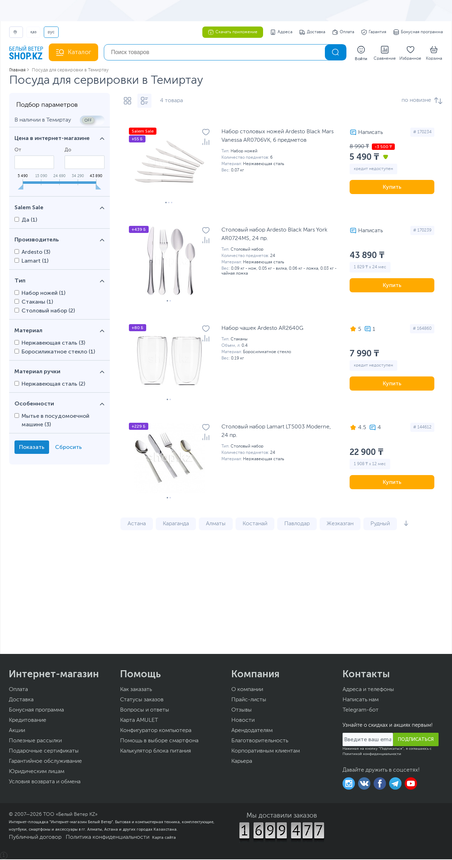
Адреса (281, 32)
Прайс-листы (248, 700)
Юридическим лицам (36, 772)
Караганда (176, 524)
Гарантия (373, 32)
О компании (247, 690)
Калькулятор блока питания (155, 752)
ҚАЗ (33, 32)
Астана (136, 524)
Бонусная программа (418, 32)
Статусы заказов (141, 700)
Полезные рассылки (35, 741)
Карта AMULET (139, 721)
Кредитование (27, 721)
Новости (243, 721)
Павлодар (297, 524)
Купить (392, 187)
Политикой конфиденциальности (372, 755)
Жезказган (340, 524)
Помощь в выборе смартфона (159, 741)
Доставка (312, 32)
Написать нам (361, 700)
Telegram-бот (361, 711)
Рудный (380, 524)
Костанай (255, 524)
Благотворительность (259, 741)
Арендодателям (252, 731)
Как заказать (136, 690)
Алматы (216, 524)
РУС (51, 32)
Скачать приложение (232, 32)
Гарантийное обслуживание (45, 762)
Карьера (241, 762)
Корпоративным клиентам (265, 752)
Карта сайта (164, 838)
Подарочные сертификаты (44, 752)
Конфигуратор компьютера (155, 731)
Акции (17, 731)
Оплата (343, 32)
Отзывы (241, 711)
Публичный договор (35, 838)
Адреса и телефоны (368, 690)
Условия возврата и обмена (45, 782)
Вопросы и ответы (144, 711)
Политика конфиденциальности (107, 838)
